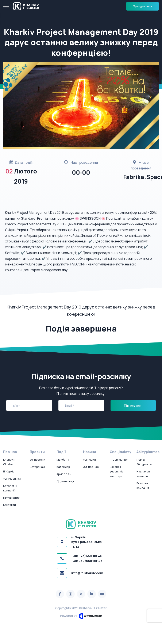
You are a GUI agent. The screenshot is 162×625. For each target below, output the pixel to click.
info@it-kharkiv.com (87, 573)
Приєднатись (142, 6)
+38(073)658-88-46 (86, 556)
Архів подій (64, 474)
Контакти (9, 505)
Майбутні (63, 459)
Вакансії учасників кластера (116, 471)
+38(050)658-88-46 (87, 561)
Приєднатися (12, 497)
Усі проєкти (37, 459)
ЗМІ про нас (91, 467)
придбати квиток (139, 218)
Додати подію (66, 481)
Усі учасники (12, 478)
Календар (63, 467)
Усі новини (90, 459)
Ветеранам (37, 467)
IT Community (119, 459)
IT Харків (8, 471)
